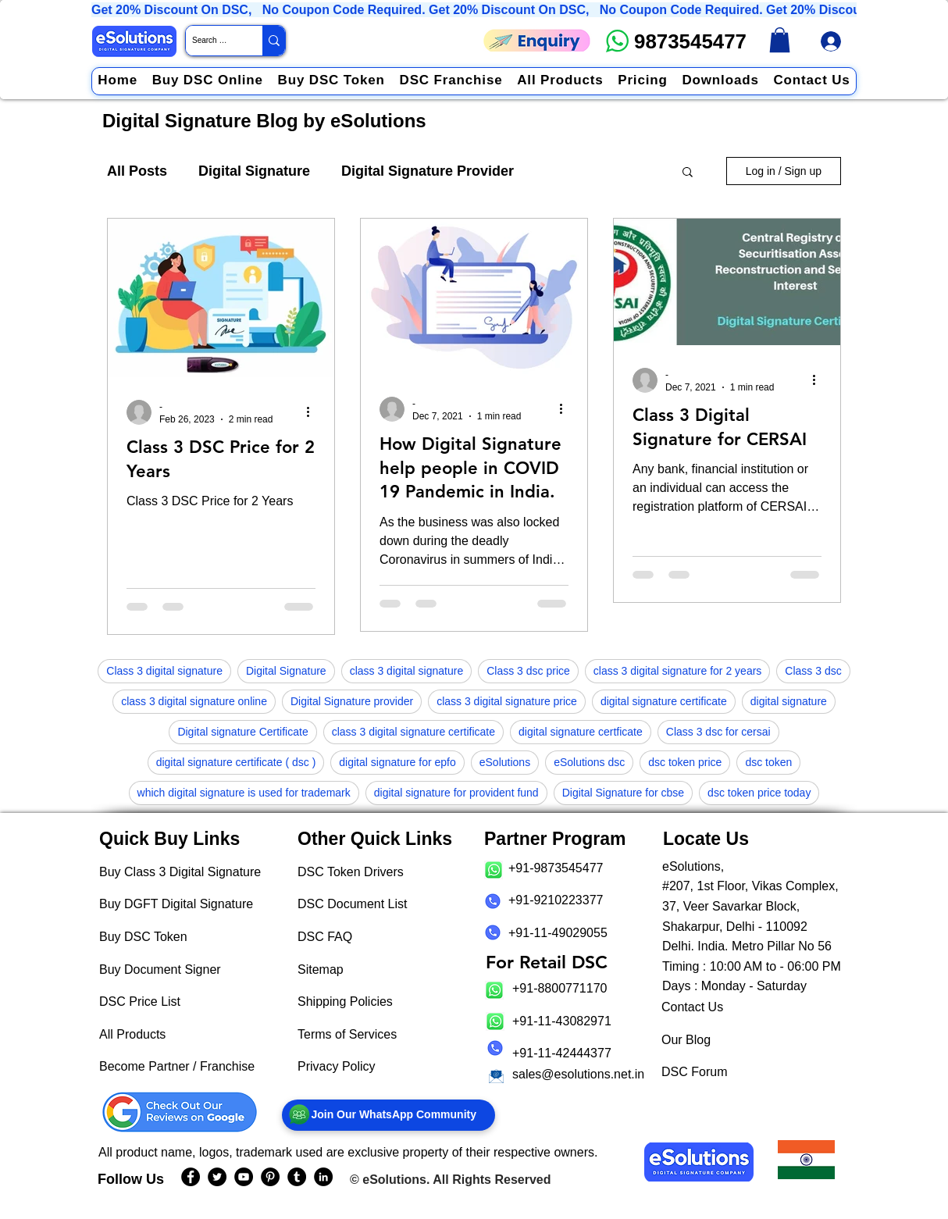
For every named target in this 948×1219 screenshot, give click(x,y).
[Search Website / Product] (211, 40)
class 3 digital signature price (507, 701)
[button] (687, 173)
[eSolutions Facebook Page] (190, 1176)
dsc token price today (759, 792)
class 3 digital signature (407, 671)
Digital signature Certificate (242, 731)
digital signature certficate (581, 731)
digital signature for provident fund (456, 792)
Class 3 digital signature (164, 671)
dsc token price (685, 762)
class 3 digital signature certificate (413, 731)
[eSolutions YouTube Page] (243, 1176)
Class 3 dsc (813, 671)
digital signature (788, 701)
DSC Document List (353, 904)
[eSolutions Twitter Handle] (217, 1176)
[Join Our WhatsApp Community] (388, 1115)
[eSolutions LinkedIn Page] (323, 1176)
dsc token (768, 762)
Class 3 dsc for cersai (718, 731)
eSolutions (504, 762)
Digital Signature (254, 171)
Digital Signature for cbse (623, 792)
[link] (779, 39)
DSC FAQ (325, 936)
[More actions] (313, 412)
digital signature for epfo (397, 762)
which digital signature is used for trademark (244, 792)
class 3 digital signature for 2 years (677, 671)
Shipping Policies (345, 1001)
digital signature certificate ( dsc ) (236, 762)
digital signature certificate (664, 701)
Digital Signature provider (351, 701)
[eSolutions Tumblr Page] (296, 1176)
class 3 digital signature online (194, 701)
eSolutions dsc (589, 762)
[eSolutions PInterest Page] (270, 1176)
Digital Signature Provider (427, 171)
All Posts (137, 171)
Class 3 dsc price (528, 671)
